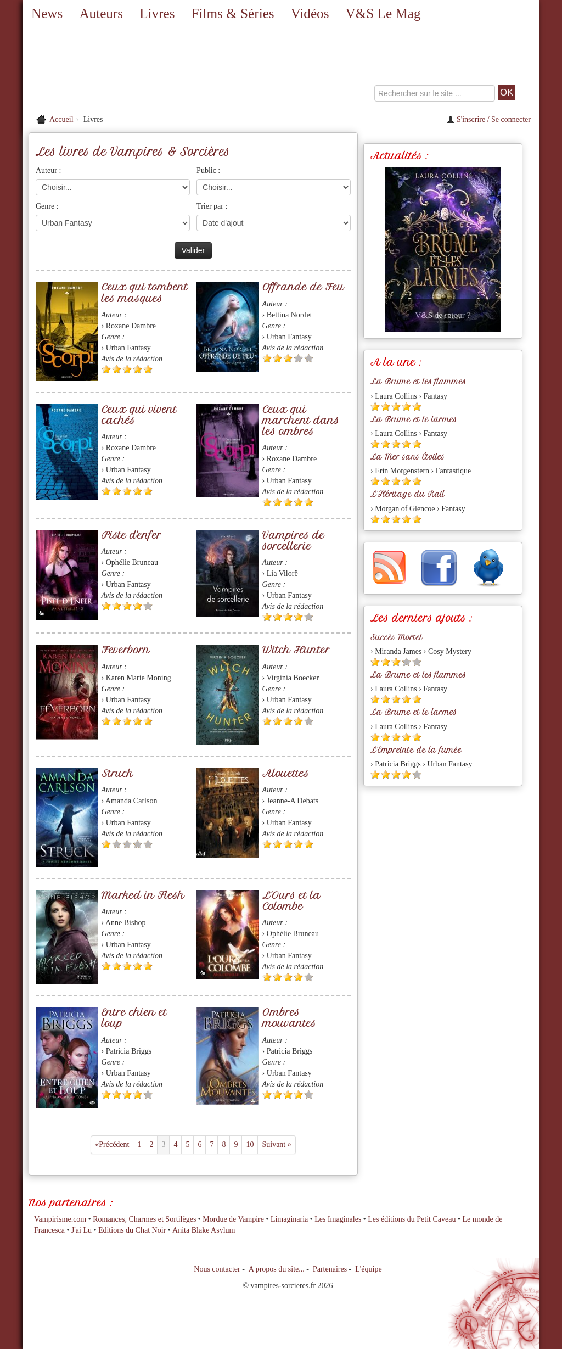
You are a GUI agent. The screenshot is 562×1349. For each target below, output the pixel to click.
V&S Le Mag (382, 13)
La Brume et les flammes (418, 381)
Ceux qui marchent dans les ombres (300, 420)
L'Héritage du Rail (407, 494)
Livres (157, 13)
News (47, 13)
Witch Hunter (296, 650)
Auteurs (101, 13)
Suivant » (276, 1144)
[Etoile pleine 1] (106, 369)
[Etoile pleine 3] (127, 369)
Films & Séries (232, 13)
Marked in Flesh (143, 895)
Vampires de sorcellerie (293, 540)
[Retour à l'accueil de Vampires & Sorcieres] (105, 68)
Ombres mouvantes (289, 1017)
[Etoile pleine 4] (137, 369)
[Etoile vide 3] (127, 844)
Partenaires (330, 1269)
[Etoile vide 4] (298, 358)
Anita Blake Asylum (203, 1230)
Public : (208, 170)
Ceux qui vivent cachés (139, 415)
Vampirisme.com (60, 1219)
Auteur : (48, 170)
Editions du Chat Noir (132, 1230)
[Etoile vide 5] (308, 358)
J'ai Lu (81, 1230)
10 (250, 1144)
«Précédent (112, 1144)
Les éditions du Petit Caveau (412, 1219)
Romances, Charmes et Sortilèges (144, 1219)
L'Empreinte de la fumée (416, 750)
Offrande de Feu (303, 287)
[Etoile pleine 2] (116, 369)
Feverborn (126, 650)
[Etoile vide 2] (116, 844)
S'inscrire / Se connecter (489, 119)
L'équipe (368, 1269)
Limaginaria (289, 1219)
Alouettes (285, 773)
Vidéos (310, 13)
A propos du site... (277, 1269)
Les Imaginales (337, 1219)
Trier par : (211, 206)
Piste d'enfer (131, 535)
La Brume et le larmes (413, 419)
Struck (117, 773)
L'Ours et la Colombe (291, 900)
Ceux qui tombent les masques (145, 292)
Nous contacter (217, 1269)
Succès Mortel (396, 637)
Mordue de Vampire (233, 1219)
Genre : (47, 206)
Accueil (61, 119)
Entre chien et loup (134, 1017)
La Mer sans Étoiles (407, 456)
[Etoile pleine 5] (148, 369)
